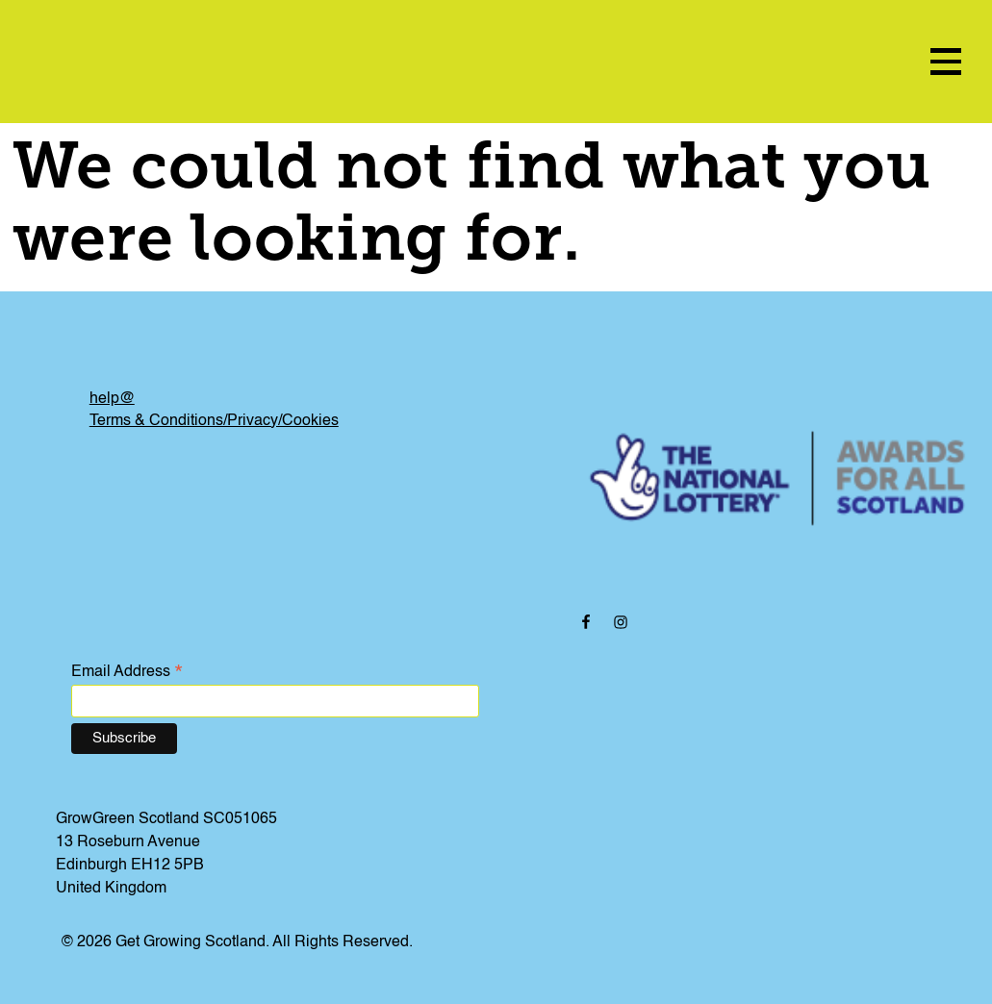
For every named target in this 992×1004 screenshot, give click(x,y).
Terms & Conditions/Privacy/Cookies (214, 421)
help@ (112, 399)
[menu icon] (945, 61)
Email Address (127, 673)
